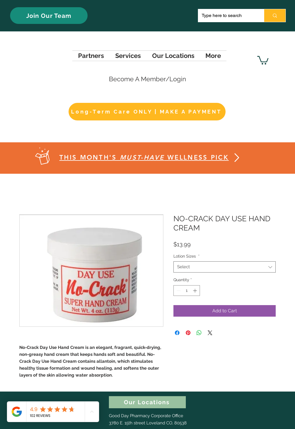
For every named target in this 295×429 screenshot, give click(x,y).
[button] (262, 60)
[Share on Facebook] (177, 332)
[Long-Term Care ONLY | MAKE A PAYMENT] (147, 111)
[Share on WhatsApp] (199, 332)
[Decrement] (177, 291)
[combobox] (224, 267)
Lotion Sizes (186, 256)
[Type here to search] (227, 15)
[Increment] (195, 291)
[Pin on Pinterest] (188, 332)
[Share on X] (210, 332)
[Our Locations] (147, 402)
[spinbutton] (186, 291)
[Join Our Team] (49, 15)
